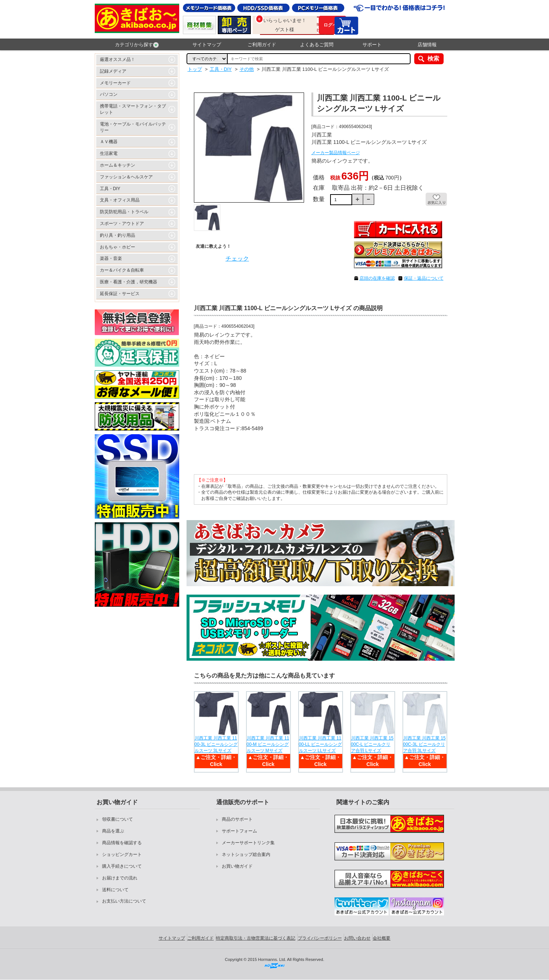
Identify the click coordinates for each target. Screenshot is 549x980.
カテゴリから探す (137, 45)
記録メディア (113, 71)
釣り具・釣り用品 (117, 235)
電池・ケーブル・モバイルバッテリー (133, 127)
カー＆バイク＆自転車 (122, 270)
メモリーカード (115, 83)
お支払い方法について (124, 901)
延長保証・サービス (120, 293)
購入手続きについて (122, 866)
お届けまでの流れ (119, 878)
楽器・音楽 (111, 258)
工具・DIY (110, 188)
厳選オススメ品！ (117, 59)
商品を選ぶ (113, 831)
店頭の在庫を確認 (377, 278)
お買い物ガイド (237, 866)
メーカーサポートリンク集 (248, 842)
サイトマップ (206, 44)
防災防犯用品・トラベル (124, 211)
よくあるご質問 (316, 44)
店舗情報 (427, 44)
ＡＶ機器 (109, 141)
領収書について (117, 819)
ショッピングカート (122, 854)
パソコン (109, 94)
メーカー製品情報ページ (335, 152)
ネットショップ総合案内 (246, 854)
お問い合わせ (357, 938)
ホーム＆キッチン (117, 165)
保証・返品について (424, 278)
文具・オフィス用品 (120, 200)
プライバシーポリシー (320, 938)
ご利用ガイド (262, 44)
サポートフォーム (239, 831)
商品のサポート (237, 819)
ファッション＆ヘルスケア (126, 176)
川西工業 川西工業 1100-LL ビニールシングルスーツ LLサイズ (320, 744)
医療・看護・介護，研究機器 (128, 281)
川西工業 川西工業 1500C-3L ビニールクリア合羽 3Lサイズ (424, 744)
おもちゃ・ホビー (117, 247)
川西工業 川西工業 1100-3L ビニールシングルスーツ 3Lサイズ (216, 744)
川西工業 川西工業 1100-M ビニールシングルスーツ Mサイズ (268, 744)
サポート (372, 44)
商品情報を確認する (122, 842)
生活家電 (109, 153)
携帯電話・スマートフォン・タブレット (133, 109)
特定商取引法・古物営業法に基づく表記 (255, 938)
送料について (115, 889)
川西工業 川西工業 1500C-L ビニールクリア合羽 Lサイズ (372, 744)
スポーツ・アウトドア (122, 223)
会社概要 (381, 938)
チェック (237, 258)
